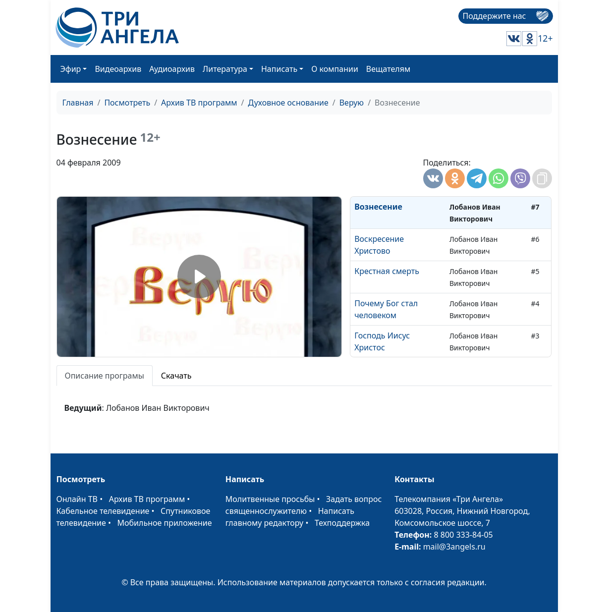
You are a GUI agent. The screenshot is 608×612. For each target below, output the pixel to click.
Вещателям (388, 68)
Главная (78, 102)
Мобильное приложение (164, 522)
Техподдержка (342, 522)
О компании (334, 68)
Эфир (70, 68)
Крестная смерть (386, 271)
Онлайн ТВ (77, 499)
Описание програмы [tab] (104, 375)
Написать (279, 68)
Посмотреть (127, 102)
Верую (351, 102)
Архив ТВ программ (199, 102)
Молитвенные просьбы (270, 499)
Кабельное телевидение (103, 510)
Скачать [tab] (176, 375)
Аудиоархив (172, 68)
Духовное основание (288, 102)
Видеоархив (118, 68)
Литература (225, 68)
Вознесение (378, 206)
